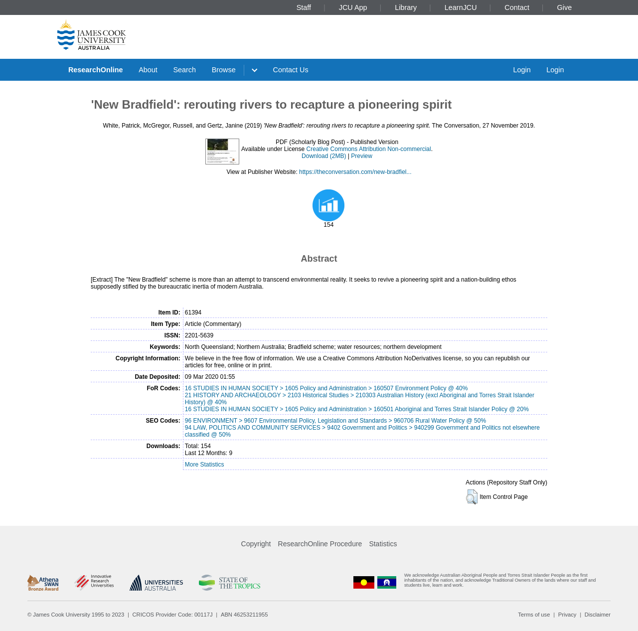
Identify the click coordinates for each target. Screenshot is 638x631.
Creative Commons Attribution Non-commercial (369, 149)
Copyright (256, 544)
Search (184, 70)
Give (564, 7)
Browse (224, 70)
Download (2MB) (324, 156)
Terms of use (534, 615)
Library (406, 7)
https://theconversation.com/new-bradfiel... (355, 171)
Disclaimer (598, 615)
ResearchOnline (95, 70)
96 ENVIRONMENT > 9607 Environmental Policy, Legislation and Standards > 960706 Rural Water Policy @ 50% (335, 420)
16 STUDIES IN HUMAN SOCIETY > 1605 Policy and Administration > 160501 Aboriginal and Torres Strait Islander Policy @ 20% (357, 409)
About (148, 70)
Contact (516, 7)
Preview (361, 156)
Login (521, 70)
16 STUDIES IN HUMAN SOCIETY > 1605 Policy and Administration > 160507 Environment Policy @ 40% (326, 388)
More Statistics (204, 464)
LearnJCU (461, 7)
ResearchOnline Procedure (320, 544)
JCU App (353, 7)
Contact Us (291, 70)
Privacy (567, 615)
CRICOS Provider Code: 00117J (173, 615)
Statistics (383, 544)
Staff (304, 7)
